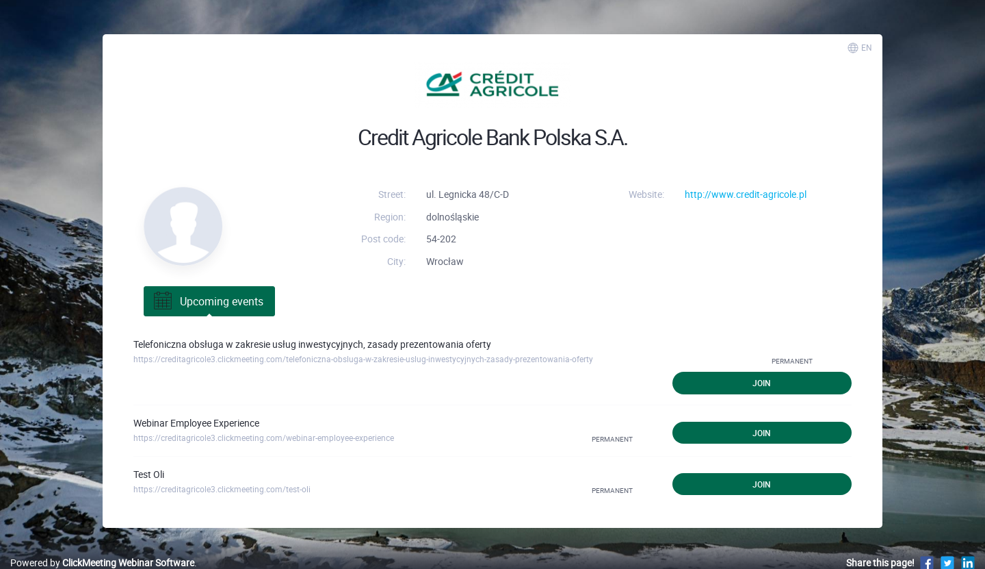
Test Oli (148, 474)
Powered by (102, 562)
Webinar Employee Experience (196, 422)
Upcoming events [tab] (207, 301)
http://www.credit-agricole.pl (745, 194)
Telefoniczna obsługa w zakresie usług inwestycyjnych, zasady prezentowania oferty (312, 344)
